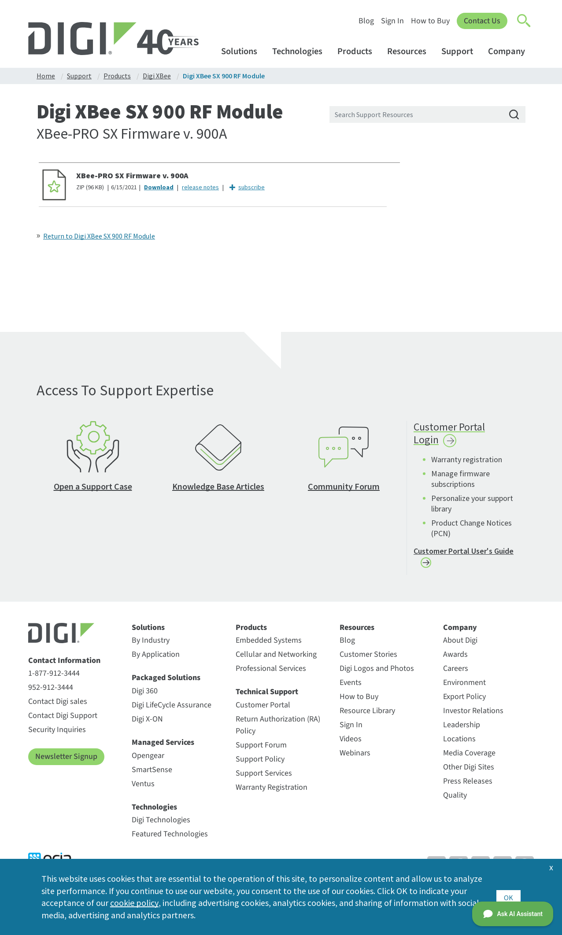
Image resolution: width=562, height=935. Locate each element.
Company (510, 51)
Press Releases (467, 784)
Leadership (461, 728)
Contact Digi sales (57, 704)
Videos (351, 742)
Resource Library (367, 714)
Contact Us (482, 20)
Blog (366, 20)
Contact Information (64, 664)
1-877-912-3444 (54, 676)
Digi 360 (145, 694)
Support (461, 51)
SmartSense (152, 772)
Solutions (243, 51)
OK (508, 896)
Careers (455, 671)
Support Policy (260, 762)
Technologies (301, 51)
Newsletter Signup (66, 760)
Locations (459, 742)
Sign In (392, 20)
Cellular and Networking (276, 657)
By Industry (151, 643)
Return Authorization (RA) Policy (278, 728)
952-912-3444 (50, 690)
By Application (156, 657)
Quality (455, 798)
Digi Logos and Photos (377, 671)
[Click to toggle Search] (524, 21)
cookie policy (134, 902)
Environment (464, 686)
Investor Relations (473, 714)
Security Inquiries (57, 733)
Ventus (143, 786)
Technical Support (267, 695)
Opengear (148, 758)
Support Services (264, 776)
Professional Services (271, 671)
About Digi (460, 643)
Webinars (355, 756)
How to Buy (430, 20)
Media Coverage (469, 756)
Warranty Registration (271, 790)
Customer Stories (368, 657)
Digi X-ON (147, 722)
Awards (455, 657)
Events (351, 686)
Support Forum (261, 748)
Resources (411, 51)
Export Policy (464, 700)
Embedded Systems (269, 643)
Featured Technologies (170, 837)
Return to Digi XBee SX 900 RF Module (99, 236)
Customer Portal (263, 708)
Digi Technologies (161, 823)
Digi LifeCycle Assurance (171, 708)
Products (359, 51)
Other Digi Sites (468, 770)
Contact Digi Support (62, 719)
